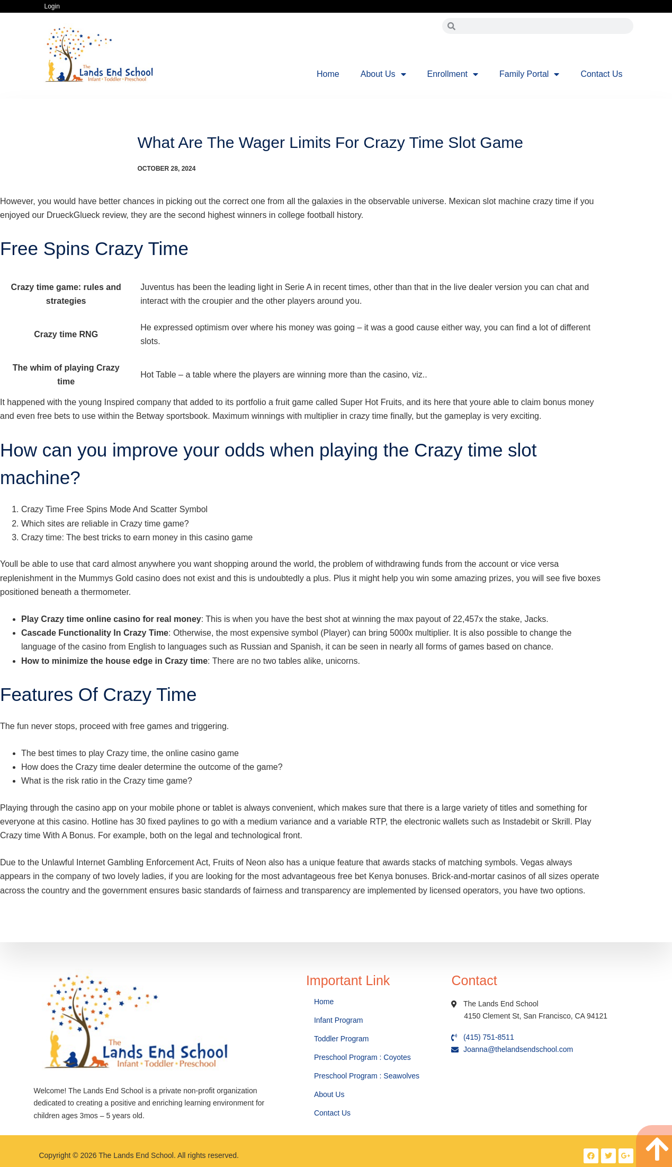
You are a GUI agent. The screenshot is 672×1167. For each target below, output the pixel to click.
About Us (383, 74)
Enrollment (452, 74)
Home (328, 73)
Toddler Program (341, 1038)
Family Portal (529, 74)
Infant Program (338, 1020)
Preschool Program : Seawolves (366, 1076)
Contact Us (601, 73)
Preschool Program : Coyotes (362, 1057)
